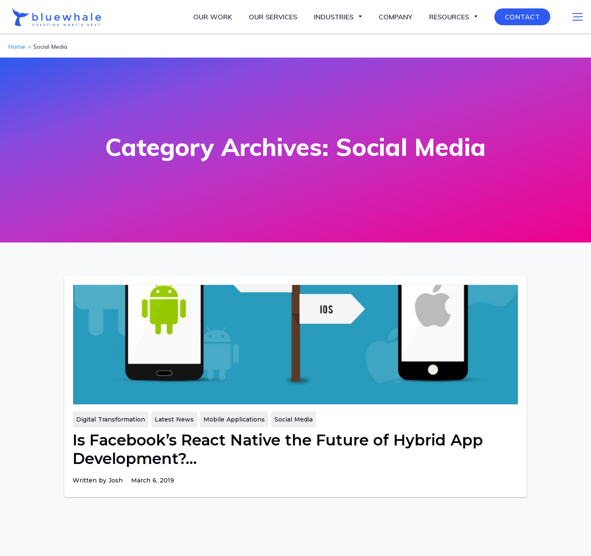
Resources (449, 17)
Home (16, 46)
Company (395, 17)
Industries (334, 17)
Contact (522, 17)
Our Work (212, 17)
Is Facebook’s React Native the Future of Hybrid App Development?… (278, 449)
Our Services (273, 17)
